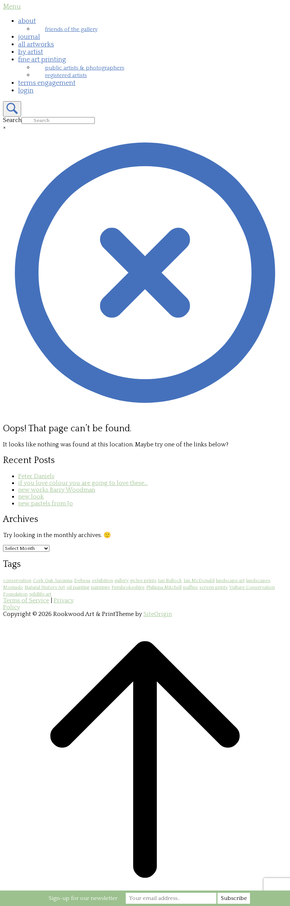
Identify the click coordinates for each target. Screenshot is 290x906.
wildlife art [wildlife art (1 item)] (40, 594)
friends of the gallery (71, 29)
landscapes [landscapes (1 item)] (258, 580)
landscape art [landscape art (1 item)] (230, 580)
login (26, 90)
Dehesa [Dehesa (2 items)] (82, 580)
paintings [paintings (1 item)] (100, 587)
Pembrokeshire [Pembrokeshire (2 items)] (128, 587)
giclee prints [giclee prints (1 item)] (143, 580)
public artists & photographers (84, 68)
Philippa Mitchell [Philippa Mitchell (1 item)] (164, 587)
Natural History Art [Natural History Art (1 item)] (45, 587)
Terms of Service (26, 600)
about (27, 21)
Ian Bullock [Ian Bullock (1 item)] (170, 580)
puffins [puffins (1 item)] (190, 587)
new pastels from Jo (45, 503)
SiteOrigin (157, 614)
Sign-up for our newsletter (83, 898)
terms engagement (47, 83)
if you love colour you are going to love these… (83, 483)
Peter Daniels (36, 476)
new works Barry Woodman (56, 489)
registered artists (66, 75)
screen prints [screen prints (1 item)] (213, 587)
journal (29, 37)
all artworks (36, 44)
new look (31, 496)
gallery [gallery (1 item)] (122, 580)
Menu (12, 7)
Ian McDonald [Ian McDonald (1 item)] (199, 580)
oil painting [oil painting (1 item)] (77, 587)
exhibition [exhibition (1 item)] (102, 580)
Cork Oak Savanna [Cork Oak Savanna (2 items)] (52, 580)
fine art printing (42, 59)
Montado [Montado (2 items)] (13, 587)
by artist (30, 52)
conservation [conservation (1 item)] (17, 580)
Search (12, 120)
